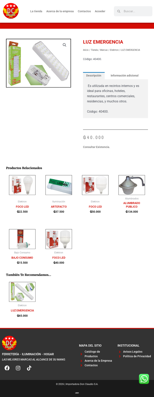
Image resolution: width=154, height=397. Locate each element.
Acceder (100, 11)
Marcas (104, 50)
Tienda (94, 50)
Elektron (114, 50)
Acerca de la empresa (60, 11)
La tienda (36, 11)
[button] (64, 45)
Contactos (84, 11)
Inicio (86, 50)
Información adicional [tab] (125, 75)
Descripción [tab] (93, 75)
